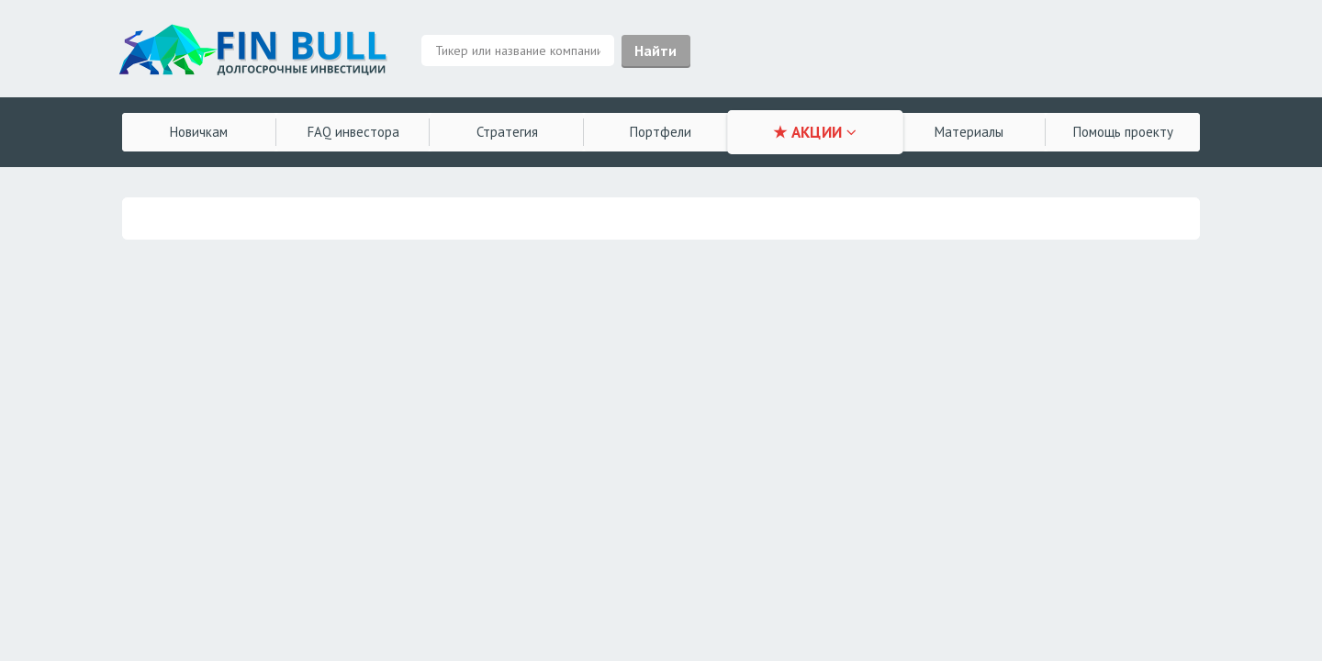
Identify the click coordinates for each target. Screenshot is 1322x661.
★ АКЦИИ (815, 132)
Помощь (1123, 131)
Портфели (660, 131)
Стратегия (507, 131)
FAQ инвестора (353, 131)
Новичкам (199, 131)
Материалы (969, 131)
